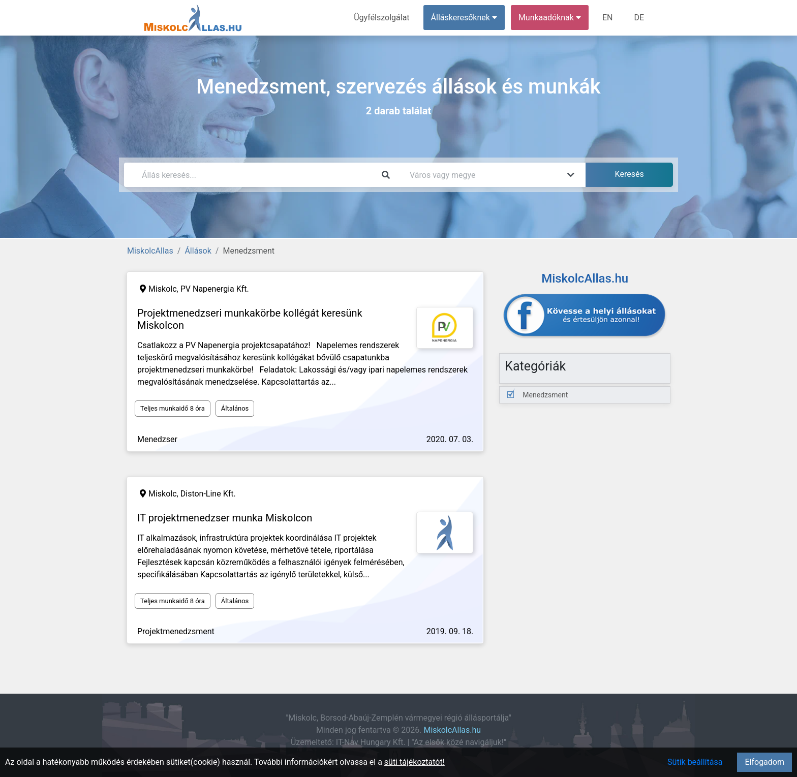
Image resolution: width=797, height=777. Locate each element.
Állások (198, 251)
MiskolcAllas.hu (452, 730)
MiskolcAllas (150, 251)
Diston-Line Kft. (208, 494)
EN (607, 17)
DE (639, 17)
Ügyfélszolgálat (381, 17)
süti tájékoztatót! (414, 762)
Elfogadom (764, 762)
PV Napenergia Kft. (214, 289)
